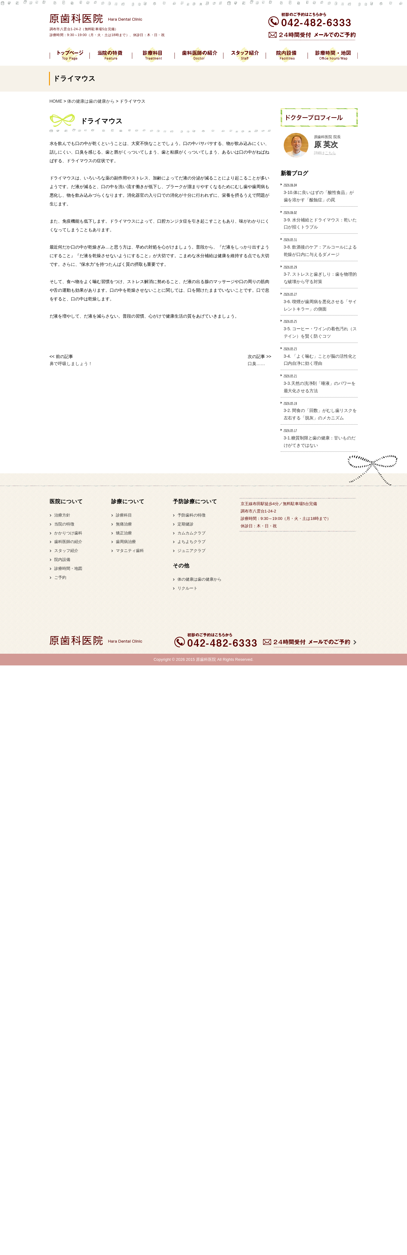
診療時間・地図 (68, 568)
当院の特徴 (64, 524)
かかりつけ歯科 (68, 533)
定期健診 (185, 524)
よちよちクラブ (191, 541)
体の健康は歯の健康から (199, 579)
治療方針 (62, 515)
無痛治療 (124, 524)
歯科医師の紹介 (68, 541)
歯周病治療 (126, 541)
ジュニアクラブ (191, 550)
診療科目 (124, 515)
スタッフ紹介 (66, 550)
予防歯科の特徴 (191, 515)
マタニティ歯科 (130, 550)
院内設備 (62, 559)
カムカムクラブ (191, 533)
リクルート (187, 588)
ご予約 (60, 577)
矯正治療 (124, 533)
